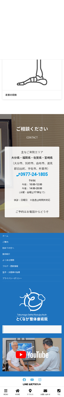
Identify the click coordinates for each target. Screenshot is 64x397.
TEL (58, 392)
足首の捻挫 (11, 94)
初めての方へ (8, 247)
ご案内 (5, 241)
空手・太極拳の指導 (11, 272)
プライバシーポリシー (12, 278)
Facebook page (32, 329)
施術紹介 (6, 254)
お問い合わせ (45, 392)
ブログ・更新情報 (10, 266)
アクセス (30, 392)
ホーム (5, 235)
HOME (17, 392)
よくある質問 (8, 260)
